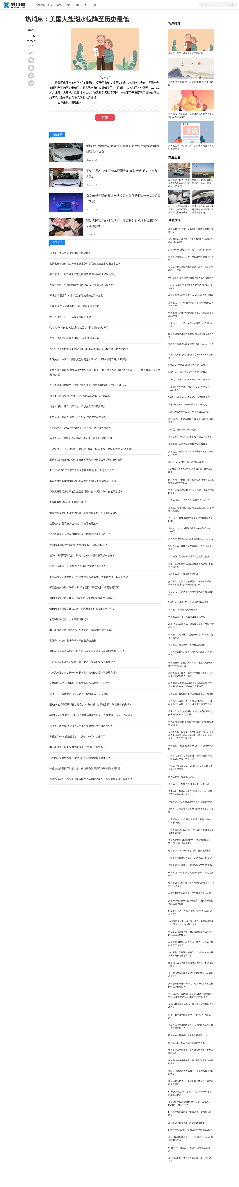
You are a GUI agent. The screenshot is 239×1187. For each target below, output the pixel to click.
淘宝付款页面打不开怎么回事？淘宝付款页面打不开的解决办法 (83, 513)
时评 (77, 5)
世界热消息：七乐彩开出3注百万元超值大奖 (189, 500)
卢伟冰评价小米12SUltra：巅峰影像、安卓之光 (190, 539)
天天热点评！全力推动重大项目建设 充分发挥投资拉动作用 (81, 285)
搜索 (231, 4)
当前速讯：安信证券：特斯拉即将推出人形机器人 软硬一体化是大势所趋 (88, 348)
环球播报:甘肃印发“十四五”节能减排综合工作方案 (76, 295)
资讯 (50, 5)
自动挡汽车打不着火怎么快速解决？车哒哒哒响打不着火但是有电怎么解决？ (90, 779)
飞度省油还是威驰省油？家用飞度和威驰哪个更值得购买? (80, 726)
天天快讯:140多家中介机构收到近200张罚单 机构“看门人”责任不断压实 (87, 385)
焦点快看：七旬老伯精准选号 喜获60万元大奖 (190, 437)
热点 (59, 5)
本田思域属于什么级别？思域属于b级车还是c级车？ (77, 747)
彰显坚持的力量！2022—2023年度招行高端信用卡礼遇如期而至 (84, 587)
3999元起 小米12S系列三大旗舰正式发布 (187, 365)
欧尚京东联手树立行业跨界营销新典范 (186, 1042)
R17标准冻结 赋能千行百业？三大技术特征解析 (190, 277)
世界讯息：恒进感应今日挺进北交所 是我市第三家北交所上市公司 (85, 263)
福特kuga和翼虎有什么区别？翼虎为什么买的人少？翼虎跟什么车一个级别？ (91, 715)
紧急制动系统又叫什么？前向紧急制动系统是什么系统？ (79, 683)
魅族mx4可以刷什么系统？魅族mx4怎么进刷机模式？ (78, 544)
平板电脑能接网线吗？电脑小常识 (67, 502)
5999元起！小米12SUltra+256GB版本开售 (188, 602)
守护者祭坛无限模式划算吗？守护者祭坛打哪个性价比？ (79, 534)
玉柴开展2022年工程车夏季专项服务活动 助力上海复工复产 (81, 470)
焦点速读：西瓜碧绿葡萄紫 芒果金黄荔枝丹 (188, 444)
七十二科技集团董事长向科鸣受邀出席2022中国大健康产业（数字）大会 (88, 577)
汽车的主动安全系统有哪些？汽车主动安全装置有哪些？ (79, 757)
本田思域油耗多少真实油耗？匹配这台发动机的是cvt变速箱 (81, 630)
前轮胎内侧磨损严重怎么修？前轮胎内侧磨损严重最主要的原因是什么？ (88, 768)
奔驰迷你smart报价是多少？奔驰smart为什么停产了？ (78, 736)
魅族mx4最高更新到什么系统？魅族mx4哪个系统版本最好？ (82, 555)
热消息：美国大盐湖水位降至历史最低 (70, 253)
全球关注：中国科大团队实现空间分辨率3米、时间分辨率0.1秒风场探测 (88, 359)
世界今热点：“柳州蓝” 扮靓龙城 (183, 574)
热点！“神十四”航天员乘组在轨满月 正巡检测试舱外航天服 (81, 438)
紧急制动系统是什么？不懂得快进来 (68, 619)
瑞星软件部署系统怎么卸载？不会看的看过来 (73, 523)
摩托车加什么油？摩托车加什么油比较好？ (188, 1122)
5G (86, 5)
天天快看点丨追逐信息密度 (181, 776)
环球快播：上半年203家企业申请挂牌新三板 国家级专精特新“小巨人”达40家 (90, 449)
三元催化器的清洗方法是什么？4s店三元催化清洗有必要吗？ (82, 662)
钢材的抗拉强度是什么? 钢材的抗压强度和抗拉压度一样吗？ (82, 598)
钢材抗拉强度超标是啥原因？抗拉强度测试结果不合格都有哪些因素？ (87, 651)
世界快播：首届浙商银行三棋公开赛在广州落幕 (190, 693)
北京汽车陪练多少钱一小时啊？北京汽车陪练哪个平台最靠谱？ (83, 672)
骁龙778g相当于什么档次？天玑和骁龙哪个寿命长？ (77, 566)
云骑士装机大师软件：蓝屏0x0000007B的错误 (190, 858)
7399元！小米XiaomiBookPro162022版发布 (189, 379)
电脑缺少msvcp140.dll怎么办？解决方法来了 (189, 850)
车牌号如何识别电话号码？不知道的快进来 (72, 640)
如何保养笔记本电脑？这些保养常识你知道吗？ (190, 893)
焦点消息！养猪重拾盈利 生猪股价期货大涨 (188, 784)
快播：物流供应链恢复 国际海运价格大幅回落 (74, 338)
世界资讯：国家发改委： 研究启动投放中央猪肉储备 (77, 417)
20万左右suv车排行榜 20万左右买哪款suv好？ (190, 1130)
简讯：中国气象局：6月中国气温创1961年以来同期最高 (79, 395)
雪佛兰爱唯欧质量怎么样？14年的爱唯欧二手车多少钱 (78, 693)
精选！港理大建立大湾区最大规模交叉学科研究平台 (77, 406)
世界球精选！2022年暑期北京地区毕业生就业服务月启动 (80, 427)
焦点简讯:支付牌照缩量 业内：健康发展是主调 (74, 306)
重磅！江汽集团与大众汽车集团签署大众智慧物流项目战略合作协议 (86, 459)
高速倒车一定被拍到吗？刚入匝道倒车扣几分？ (190, 249)
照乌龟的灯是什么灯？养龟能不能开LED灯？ (189, 1035)
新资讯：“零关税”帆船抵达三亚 (182, 609)
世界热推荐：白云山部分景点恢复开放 (70, 317)
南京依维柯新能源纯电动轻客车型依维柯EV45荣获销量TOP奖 (82, 481)
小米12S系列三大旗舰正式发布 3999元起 (187, 404)
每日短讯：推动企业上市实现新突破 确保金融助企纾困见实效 (82, 274)
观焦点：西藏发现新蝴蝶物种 (182, 429)
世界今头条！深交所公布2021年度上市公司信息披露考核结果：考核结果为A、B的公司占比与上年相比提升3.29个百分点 (191, 735)
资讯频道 (40, 5)
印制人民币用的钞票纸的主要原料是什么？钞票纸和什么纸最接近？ (86, 491)
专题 (68, 5)
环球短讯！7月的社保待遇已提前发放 (186, 462)
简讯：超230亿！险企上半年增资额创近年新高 (190, 801)
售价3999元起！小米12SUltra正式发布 (186, 617)
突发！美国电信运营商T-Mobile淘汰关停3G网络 (190, 295)
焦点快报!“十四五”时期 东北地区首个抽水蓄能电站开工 (79, 327)
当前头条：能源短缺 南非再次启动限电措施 (188, 556)
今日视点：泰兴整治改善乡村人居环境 (186, 645)
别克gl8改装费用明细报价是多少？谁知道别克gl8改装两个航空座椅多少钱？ (90, 704)
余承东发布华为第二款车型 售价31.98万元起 (189, 412)
